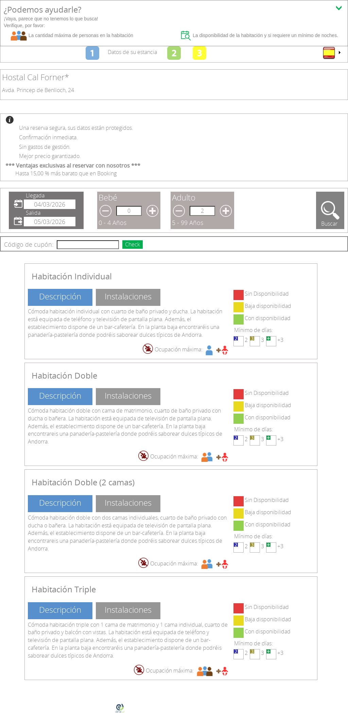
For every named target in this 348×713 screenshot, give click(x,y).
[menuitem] (331, 52)
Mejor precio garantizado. (50, 156)
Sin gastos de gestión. (45, 147)
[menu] (331, 52)
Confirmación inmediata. (48, 137)
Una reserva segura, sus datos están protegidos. (76, 128)
